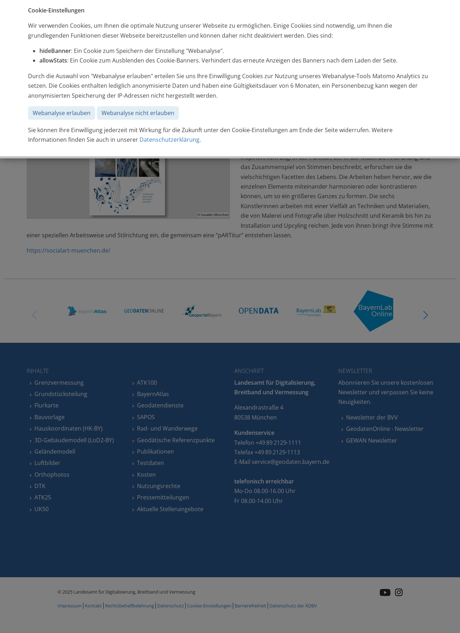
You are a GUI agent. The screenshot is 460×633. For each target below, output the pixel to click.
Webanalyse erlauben (62, 113)
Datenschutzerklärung (169, 140)
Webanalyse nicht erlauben (138, 113)
